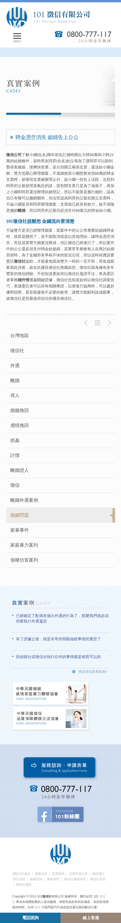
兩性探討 (98, 874)
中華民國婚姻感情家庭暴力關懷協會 (51, 693)
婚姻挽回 (19, 410)
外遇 (15, 365)
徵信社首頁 (98, 879)
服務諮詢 (36, 879)
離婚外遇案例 (24, 500)
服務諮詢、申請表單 (60, 768)
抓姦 (15, 440)
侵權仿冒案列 (24, 560)
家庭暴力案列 (24, 545)
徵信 (15, 485)
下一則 (109, 323)
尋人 (15, 395)
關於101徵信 (21, 874)
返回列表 (97, 323)
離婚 (15, 380)
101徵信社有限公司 (48, 17)
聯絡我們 (53, 879)
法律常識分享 (78, 874)
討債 (15, 455)
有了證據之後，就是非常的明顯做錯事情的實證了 (58, 639)
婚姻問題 (19, 515)
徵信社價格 (23, 884)
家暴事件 (19, 530)
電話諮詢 (30, 918)
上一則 (86, 323)
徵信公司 (14, 154)
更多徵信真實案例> (93, 672)
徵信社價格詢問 (74, 879)
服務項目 (41, 874)
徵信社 (17, 350)
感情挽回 (19, 425)
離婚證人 (19, 470)
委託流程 (19, 879)
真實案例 (58, 874)
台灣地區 (19, 335)
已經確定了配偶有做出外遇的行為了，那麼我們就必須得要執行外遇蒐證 (62, 618)
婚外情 (23, 280)
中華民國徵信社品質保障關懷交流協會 (51, 718)
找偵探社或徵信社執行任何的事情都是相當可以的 (58, 656)
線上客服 (91, 918)
